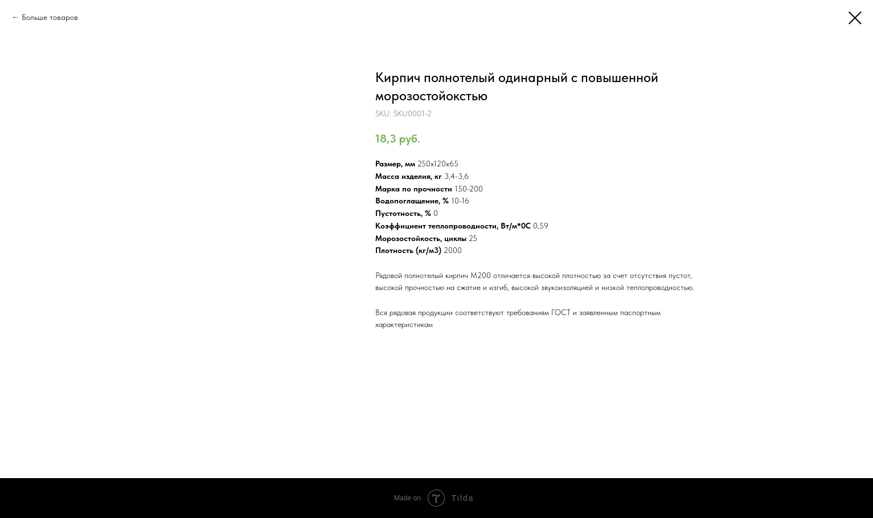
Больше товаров (50, 17)
